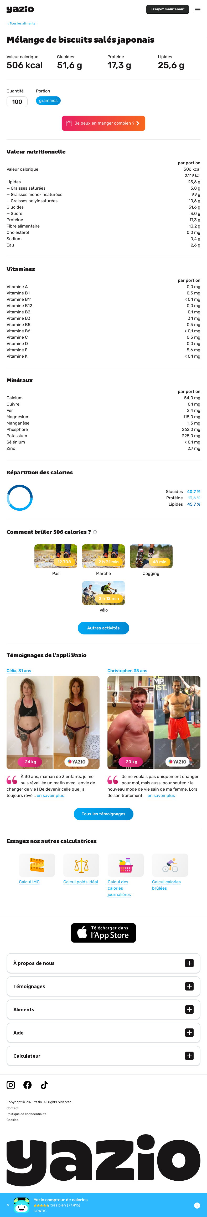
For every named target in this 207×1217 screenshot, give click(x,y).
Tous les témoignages (104, 813)
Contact (13, 1108)
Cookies (12, 1120)
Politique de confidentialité (26, 1114)
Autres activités (103, 627)
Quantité (15, 90)
